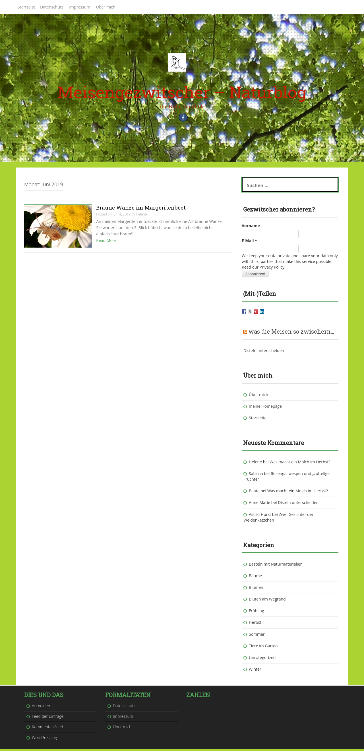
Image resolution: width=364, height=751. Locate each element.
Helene (141, 216)
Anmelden (41, 708)
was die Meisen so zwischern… (291, 333)
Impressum (79, 7)
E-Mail (249, 243)
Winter (255, 671)
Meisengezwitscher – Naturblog (182, 92)
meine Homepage (265, 408)
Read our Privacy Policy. (264, 269)
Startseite (26, 7)
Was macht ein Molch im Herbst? (300, 464)
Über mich (105, 7)
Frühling (256, 613)
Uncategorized (262, 660)
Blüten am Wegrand (267, 601)
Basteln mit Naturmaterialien (276, 566)
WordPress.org (45, 739)
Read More (106, 243)
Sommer (257, 636)
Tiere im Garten (263, 648)
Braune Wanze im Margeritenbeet (141, 209)
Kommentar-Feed (47, 729)
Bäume (255, 578)
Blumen (256, 590)
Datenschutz (51, 7)
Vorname (251, 228)
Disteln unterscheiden (263, 352)
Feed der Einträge (47, 718)
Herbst (255, 624)
